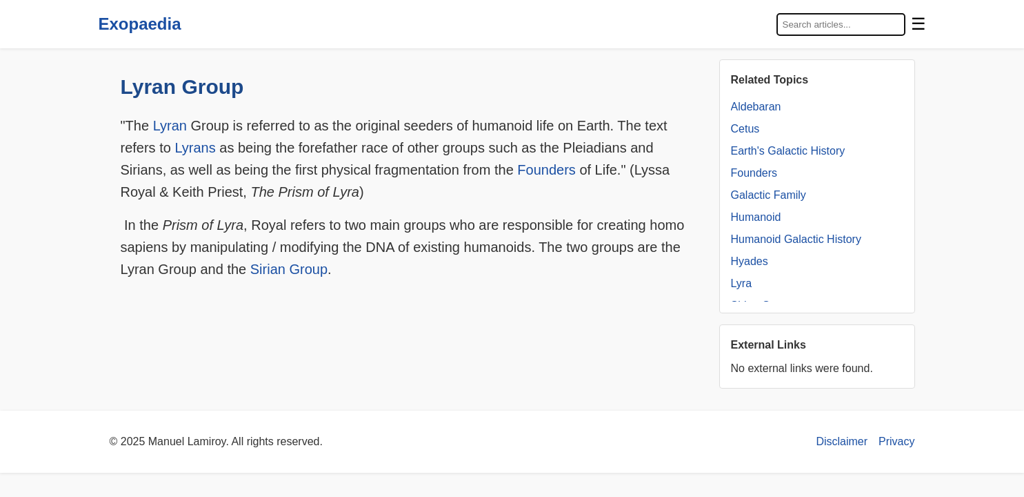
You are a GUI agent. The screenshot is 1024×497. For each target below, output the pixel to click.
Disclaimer (841, 441)
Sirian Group (289, 269)
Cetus (745, 129)
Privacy (896, 441)
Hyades (749, 261)
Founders (546, 169)
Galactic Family (768, 195)
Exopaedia (140, 23)
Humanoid (756, 217)
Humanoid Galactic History (796, 239)
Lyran (170, 125)
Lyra (741, 283)
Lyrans (194, 147)
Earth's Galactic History (788, 151)
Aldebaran (756, 107)
